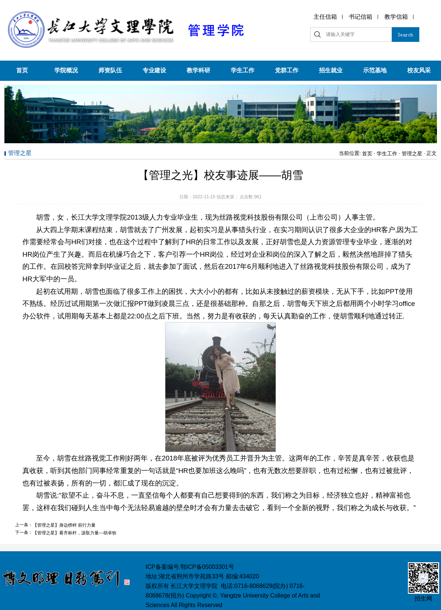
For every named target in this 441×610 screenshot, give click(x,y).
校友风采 (419, 70)
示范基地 (375, 70)
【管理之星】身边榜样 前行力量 (64, 525)
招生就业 (331, 70)
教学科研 (198, 70)
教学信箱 (396, 17)
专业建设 (154, 70)
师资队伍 (110, 70)
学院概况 (66, 70)
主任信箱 (325, 17)
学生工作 (242, 70)
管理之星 (412, 153)
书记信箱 (360, 17)
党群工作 (286, 70)
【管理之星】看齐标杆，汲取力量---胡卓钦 (74, 532)
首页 (22, 70)
